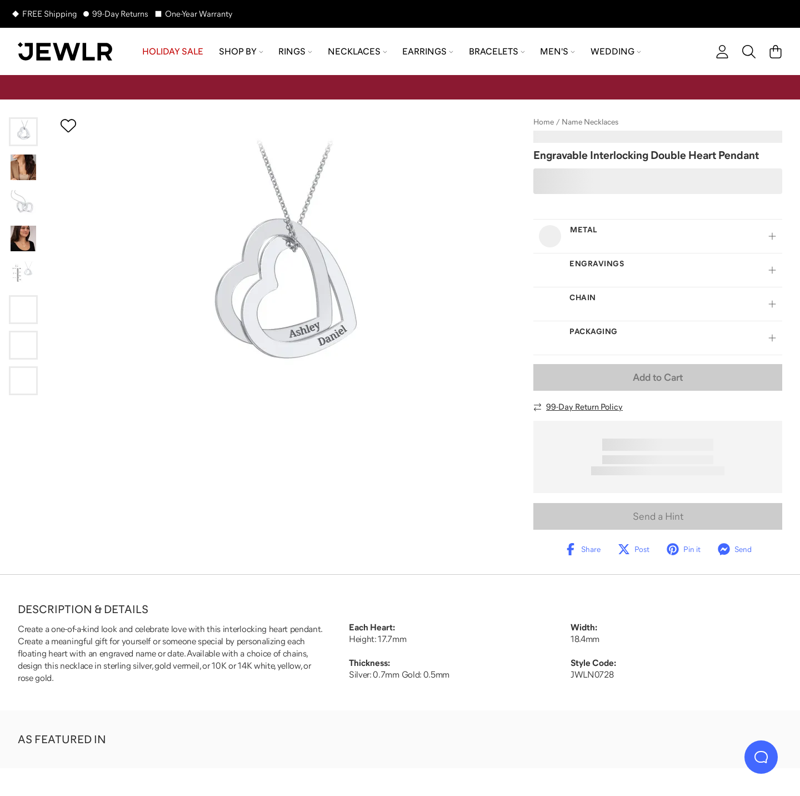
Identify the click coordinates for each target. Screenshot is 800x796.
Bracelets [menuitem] (497, 51)
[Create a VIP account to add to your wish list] (68, 125)
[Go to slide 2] (23, 167)
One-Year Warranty (198, 13)
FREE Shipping (49, 13)
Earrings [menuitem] (427, 51)
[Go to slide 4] (23, 238)
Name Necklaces (590, 122)
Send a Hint (658, 516)
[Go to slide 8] (23, 380)
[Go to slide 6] (23, 309)
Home (543, 122)
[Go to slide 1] (23, 131)
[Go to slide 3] (23, 202)
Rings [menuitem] (295, 51)
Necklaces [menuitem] (357, 51)
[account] (722, 51)
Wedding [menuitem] (616, 51)
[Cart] (775, 51)
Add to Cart (658, 377)
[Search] (749, 51)
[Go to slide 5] (23, 274)
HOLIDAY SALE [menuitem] (172, 51)
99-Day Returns (120, 13)
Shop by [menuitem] (241, 51)
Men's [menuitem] (557, 51)
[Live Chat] (761, 757)
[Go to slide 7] (23, 345)
